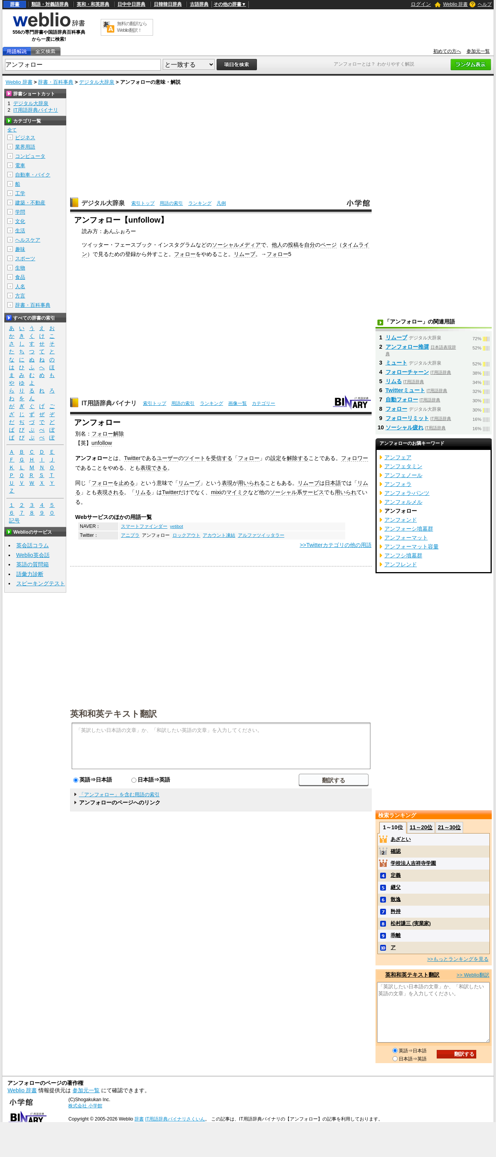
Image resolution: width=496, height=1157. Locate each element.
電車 (20, 165)
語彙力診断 (29, 574)
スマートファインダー (144, 526)
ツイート (194, 458)
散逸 (396, 899)
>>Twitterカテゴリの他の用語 (335, 545)
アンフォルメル (403, 502)
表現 (227, 483)
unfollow (101, 443)
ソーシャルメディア (236, 245)
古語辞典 (199, 4)
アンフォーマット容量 (411, 546)
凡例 (221, 203)
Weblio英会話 (33, 555)
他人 (277, 245)
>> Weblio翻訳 (472, 975)
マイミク (237, 492)
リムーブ (244, 254)
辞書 (14, 4)
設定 (275, 458)
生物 (20, 268)
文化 (20, 221)
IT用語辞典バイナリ (108, 403)
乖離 (396, 935)
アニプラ (130, 535)
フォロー (185, 254)
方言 (20, 296)
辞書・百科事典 (55, 82)
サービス (313, 492)
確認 (396, 851)
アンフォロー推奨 (407, 347)
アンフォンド (400, 520)
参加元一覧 (478, 51)
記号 (14, 520)
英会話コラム (32, 545)
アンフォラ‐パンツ (407, 493)
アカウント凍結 (219, 535)
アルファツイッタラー (261, 535)
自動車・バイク (32, 175)
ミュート (396, 363)
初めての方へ (447, 51)
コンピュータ (30, 156)
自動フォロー (402, 399)
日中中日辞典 (131, 4)
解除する (297, 458)
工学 (20, 193)
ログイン (421, 4)
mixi (216, 492)
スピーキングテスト (40, 583)
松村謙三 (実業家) (411, 923)
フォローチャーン (407, 372)
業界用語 (25, 147)
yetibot (176, 526)
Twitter (132, 458)
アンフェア (398, 457)
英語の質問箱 (32, 564)
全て (12, 130)
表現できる (153, 468)
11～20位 (421, 827)
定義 (396, 875)
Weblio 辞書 (455, 4)
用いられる (251, 483)
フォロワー (354, 458)
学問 (20, 212)
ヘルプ (485, 4)
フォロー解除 (107, 434)
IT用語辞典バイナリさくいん (175, 1119)
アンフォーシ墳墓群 (408, 529)
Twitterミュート (405, 390)
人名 (20, 286)
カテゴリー (263, 403)
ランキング (200, 203)
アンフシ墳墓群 (403, 555)
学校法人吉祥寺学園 (413, 863)
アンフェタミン (403, 466)
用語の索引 (171, 203)
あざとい (401, 839)
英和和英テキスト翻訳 (113, 713)
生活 (20, 230)
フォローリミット (407, 418)
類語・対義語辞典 (50, 4)
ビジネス (25, 137)
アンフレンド (400, 564)
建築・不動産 (30, 203)
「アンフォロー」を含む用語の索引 (119, 794)
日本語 (333, 483)
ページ (328, 245)
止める (127, 483)
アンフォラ (398, 484)
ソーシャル (283, 492)
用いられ (345, 492)
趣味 (20, 249)
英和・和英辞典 (93, 4)
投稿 (293, 245)
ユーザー (167, 458)
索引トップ (143, 203)
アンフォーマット (406, 537)
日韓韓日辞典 (168, 4)
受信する (221, 458)
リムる (143, 492)
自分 (309, 245)
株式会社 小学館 (85, 1106)
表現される (110, 492)
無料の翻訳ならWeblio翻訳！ (132, 27)
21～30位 (449, 827)
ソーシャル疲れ (405, 427)
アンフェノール (403, 475)
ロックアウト (186, 535)
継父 (396, 887)
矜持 (396, 911)
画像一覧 (237, 403)
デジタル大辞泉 (96, 82)
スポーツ (25, 258)
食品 (20, 277)
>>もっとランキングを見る (457, 959)
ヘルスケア (27, 240)
